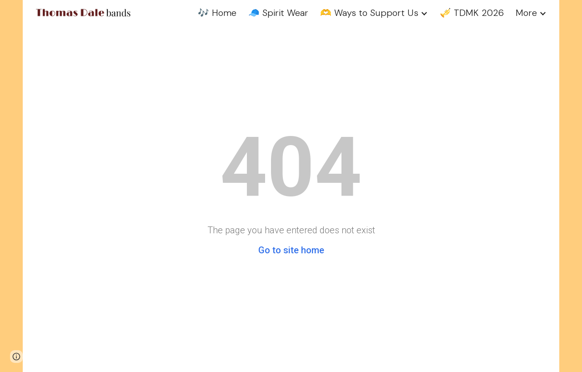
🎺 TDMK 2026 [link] (472, 13)
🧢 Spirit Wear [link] (278, 13)
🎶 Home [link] (217, 13)
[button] (16, 356)
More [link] (526, 13)
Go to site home (291, 250)
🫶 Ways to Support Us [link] (369, 13)
